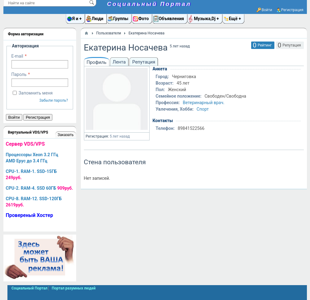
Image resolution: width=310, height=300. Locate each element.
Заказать (65, 135)
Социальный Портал (149, 4)
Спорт (203, 109)
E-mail (17, 56)
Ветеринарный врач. (203, 102)
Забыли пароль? (53, 100)
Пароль (19, 74)
